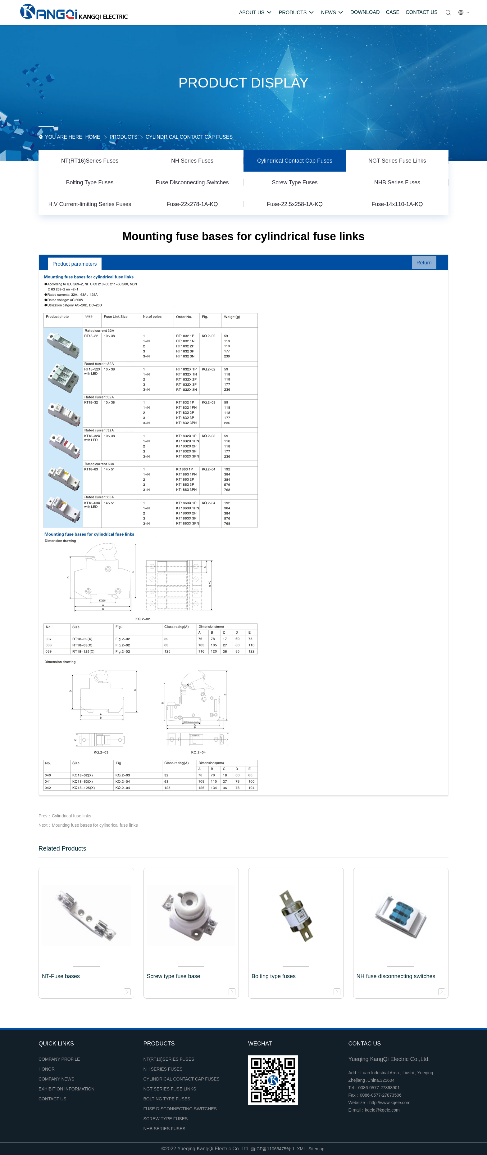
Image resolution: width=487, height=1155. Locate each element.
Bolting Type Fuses (90, 182)
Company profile (59, 1059)
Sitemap (316, 1148)
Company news (56, 1078)
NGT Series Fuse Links (397, 161)
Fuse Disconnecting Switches (192, 182)
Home (92, 137)
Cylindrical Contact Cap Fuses (189, 137)
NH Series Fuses (192, 161)
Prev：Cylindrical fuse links (65, 815)
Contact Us (52, 1098)
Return (421, 264)
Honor (47, 1069)
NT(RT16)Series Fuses (90, 161)
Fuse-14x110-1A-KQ (397, 204)
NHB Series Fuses (397, 182)
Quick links (56, 1043)
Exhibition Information (66, 1088)
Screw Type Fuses (295, 182)
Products (124, 137)
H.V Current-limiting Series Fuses (89, 204)
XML (301, 1148)
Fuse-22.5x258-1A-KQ (295, 204)
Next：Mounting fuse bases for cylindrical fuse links (88, 825)
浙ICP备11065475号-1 (272, 1148)
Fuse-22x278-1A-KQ (192, 204)
